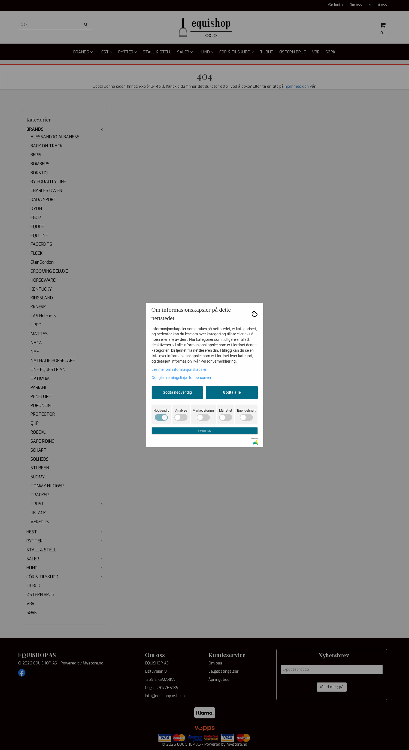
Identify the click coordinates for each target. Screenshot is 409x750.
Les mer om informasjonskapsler (179, 369)
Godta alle (232, 392)
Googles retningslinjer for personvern (183, 377)
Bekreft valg (204, 430)
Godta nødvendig (177, 392)
